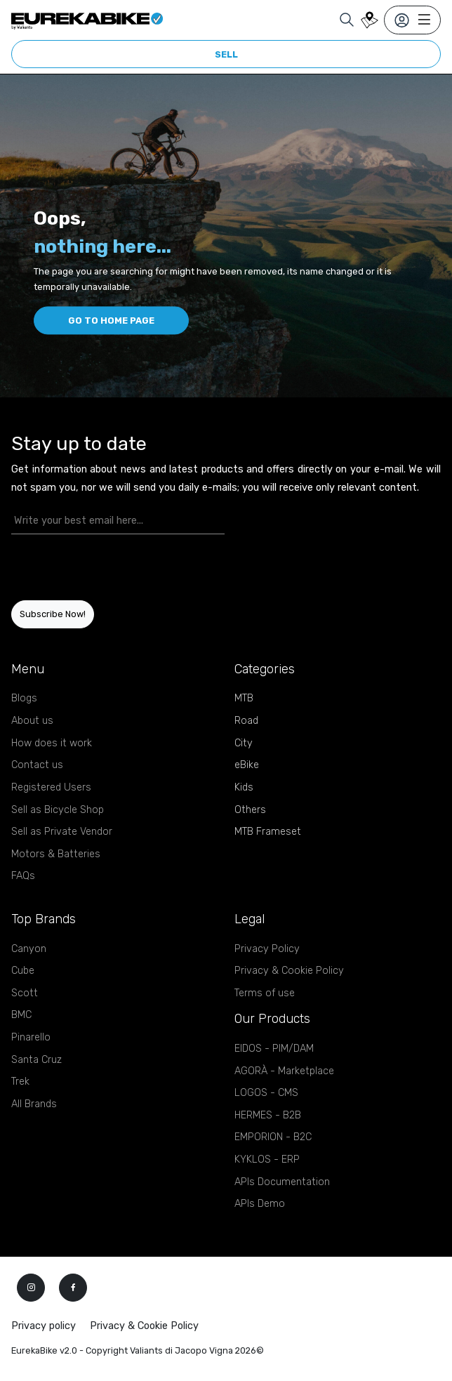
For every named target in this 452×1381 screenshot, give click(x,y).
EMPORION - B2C (273, 1137)
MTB (243, 698)
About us (32, 721)
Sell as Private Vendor (61, 832)
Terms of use (264, 993)
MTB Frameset (267, 832)
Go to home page (111, 320)
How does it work (51, 743)
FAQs (23, 876)
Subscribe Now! (53, 614)
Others (250, 810)
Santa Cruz (36, 1060)
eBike (246, 765)
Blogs (24, 698)
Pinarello (31, 1037)
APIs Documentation (282, 1182)
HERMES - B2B (267, 1115)
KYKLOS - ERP (267, 1159)
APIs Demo (259, 1204)
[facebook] (73, 1288)
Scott (24, 993)
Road (246, 721)
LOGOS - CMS (266, 1093)
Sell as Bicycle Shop (57, 810)
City (243, 743)
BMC (21, 1015)
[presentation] (93, 567)
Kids (243, 787)
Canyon (28, 949)
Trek (20, 1082)
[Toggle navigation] (412, 20)
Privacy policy (43, 1326)
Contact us (37, 765)
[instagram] (31, 1288)
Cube (22, 971)
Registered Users (51, 787)
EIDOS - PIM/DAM (274, 1049)
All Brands (34, 1104)
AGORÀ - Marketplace (284, 1071)
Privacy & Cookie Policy (289, 971)
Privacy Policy (267, 949)
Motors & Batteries (55, 854)
